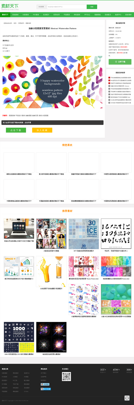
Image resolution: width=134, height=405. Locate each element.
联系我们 (120, 53)
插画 (40, 115)
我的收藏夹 (124, 47)
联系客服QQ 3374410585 (127, 398)
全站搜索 (41, 6)
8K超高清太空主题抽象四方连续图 (121, 80)
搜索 (91, 7)
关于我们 (43, 373)
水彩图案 (45, 115)
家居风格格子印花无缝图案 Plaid (120, 97)
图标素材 (27, 384)
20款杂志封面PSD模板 (51, 251)
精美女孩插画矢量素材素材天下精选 (18, 174)
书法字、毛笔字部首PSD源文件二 (116, 251)
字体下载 (16, 384)
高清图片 (4, 380)
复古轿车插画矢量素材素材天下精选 (51, 174)
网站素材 (16, 391)
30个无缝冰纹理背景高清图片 (84, 251)
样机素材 (16, 388)
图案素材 (12, 115)
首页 (15, 23)
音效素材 (27, 388)
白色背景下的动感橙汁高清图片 (51, 288)
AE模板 (15, 377)
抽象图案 (28, 115)
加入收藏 (42, 130)
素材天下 (4, 400)
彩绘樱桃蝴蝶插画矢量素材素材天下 (83, 201)
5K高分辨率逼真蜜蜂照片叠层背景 (121, 100)
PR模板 (26, 377)
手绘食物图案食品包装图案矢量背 (121, 77)
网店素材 (16, 373)
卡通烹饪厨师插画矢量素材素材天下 (116, 174)
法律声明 (43, 377)
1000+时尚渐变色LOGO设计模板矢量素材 (19, 354)
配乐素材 (27, 380)
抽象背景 (35, 115)
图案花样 (28, 23)
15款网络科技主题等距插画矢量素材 (83, 316)
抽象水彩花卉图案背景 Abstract (120, 86)
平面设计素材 (20, 115)
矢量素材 (4, 373)
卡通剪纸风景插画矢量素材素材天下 (116, 201)
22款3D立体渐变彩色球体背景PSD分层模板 (116, 316)
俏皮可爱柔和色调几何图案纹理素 (121, 94)
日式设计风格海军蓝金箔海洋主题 (121, 103)
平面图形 (4, 391)
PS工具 (15, 380)
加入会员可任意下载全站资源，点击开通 (17, 122)
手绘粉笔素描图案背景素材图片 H (121, 89)
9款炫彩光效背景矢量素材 (51, 354)
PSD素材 (4, 377)
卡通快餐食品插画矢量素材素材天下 (18, 201)
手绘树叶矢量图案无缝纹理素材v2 (121, 91)
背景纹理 (21, 23)
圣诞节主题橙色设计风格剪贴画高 (121, 83)
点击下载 (16, 130)
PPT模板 (4, 384)
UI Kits (26, 391)
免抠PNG (27, 373)
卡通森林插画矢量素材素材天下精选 (51, 201)
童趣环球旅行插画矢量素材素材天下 (83, 174)
